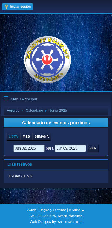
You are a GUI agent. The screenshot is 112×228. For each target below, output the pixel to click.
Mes (26, 136)
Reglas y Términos (52, 210)
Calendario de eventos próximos (56, 122)
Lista (13, 136)
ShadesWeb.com (70, 222)
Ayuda (31, 210)
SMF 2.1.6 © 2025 (43, 216)
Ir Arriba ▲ (77, 210)
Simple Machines (70, 216)
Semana (42, 136)
